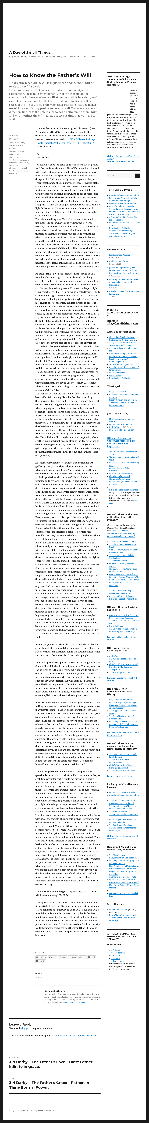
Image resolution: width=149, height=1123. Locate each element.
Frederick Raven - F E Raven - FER (124, 203)
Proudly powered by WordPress (43, 1111)
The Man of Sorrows (117, 855)
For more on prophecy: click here (123, 599)
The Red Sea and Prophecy (120, 825)
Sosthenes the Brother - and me (122, 340)
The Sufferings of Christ (119, 672)
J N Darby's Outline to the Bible (122, 792)
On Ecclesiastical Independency (121, 473)
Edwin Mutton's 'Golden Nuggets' (123, 915)
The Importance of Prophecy (124, 582)
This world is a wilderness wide (122, 877)
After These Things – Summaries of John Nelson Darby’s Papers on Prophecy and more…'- (123, 356)
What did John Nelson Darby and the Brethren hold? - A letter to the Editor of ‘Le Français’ (123, 724)
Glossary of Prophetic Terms (121, 596)
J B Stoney (115, 958)
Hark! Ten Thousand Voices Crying (124, 866)
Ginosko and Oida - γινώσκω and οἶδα (124, 195)
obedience (14, 168)
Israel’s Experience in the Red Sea (123, 820)
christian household (17, 152)
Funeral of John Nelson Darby (121, 206)
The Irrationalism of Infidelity (122, 771)
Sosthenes (13, 135)
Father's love (22, 163)
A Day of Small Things (30, 52)
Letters (12, 145)
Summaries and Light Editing (122, 364)
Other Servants (117, 961)
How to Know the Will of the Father (124, 615)
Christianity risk (15, 160)
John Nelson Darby (17, 143)
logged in (27, 1028)
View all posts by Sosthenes (74, 1002)
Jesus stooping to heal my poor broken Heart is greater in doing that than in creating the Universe (123, 270)
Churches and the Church (119, 476)
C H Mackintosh (118, 953)
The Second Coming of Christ (121, 555)
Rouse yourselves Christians (121, 618)
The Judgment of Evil (118, 561)
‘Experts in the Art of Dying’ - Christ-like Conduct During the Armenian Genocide (122, 233)
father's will (13, 165)
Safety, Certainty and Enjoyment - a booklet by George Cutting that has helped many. (124, 403)
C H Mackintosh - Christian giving (123, 209)
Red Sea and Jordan (117, 822)
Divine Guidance (116, 626)
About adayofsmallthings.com (122, 337)
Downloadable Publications (120, 228)
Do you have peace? (117, 392)
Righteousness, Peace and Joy (122, 255)
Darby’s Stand (115, 427)
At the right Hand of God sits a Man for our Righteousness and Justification (124, 282)
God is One (113, 656)
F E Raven (115, 956)
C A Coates (115, 950)
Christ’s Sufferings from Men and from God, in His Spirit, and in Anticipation (123, 667)
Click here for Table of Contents (120, 162)
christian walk (14, 157)
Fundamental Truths (118, 910)
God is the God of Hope (119, 261)
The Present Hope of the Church (122, 542)
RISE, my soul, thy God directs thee (124, 858)
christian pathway (16, 154)
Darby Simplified (116, 362)
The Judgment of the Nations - (121, 569)
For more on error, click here (120, 776)
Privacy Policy (115, 375)
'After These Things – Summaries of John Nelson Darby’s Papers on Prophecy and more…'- (122, 533)
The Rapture (114, 558)
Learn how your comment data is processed (74, 1035)
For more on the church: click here (123, 490)
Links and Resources (118, 373)
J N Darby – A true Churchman (121, 424)
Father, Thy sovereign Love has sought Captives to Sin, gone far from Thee (122, 871)
